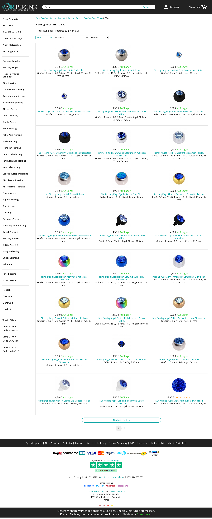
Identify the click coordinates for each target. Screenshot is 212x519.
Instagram (122, 485)
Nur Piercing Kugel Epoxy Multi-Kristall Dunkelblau (179, 400)
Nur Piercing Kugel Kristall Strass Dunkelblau (179, 359)
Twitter (100, 485)
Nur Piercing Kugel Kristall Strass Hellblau (64, 194)
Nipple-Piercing (11, 199)
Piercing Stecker (11, 238)
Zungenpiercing (11, 257)
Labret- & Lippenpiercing (15, 173)
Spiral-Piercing (10, 232)
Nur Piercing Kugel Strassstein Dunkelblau (64, 70)
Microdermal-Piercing (14, 186)
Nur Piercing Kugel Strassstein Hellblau (121, 70)
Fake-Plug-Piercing (12, 134)
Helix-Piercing (10, 141)
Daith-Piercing (10, 122)
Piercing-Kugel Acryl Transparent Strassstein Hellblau (179, 152)
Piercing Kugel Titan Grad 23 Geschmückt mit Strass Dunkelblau (121, 154)
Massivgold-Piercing (13, 180)
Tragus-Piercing (11, 251)
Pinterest (110, 485)
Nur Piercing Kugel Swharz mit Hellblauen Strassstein (179, 111)
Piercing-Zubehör (12, 61)
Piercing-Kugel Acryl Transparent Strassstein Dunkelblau (179, 276)
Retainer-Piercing (12, 219)
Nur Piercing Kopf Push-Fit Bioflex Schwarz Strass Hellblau (121, 237)
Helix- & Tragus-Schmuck (11, 75)
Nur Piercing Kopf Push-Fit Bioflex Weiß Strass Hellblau (64, 400)
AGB (132, 443)
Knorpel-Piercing (11, 167)
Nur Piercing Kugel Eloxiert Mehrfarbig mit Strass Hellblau (121, 319)
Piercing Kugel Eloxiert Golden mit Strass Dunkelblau (179, 194)
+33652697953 (117, 491)
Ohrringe (7, 212)
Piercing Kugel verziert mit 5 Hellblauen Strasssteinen (179, 70)
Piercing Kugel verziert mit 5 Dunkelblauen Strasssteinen (64, 111)
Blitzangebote (10, 51)
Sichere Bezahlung (118, 443)
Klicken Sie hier (69, 514)
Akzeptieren (144, 514)
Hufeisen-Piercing (12, 147)
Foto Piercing (9, 273)
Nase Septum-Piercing (14, 225)
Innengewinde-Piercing (14, 160)
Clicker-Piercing (11, 109)
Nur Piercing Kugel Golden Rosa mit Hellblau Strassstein (179, 318)
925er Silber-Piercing (13, 89)
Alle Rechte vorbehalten (111, 477)
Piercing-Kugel (10, 67)
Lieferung (8, 302)
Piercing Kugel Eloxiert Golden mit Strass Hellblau (64, 318)
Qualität (7, 309)
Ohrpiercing (9, 206)
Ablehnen (128, 514)
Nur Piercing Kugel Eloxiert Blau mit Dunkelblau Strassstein (121, 278)
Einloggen (174, 7)
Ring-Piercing (9, 83)
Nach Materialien (12, 45)
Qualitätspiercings (12, 38)
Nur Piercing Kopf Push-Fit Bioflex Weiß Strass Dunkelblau (121, 402)
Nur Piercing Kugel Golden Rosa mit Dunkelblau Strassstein (64, 361)
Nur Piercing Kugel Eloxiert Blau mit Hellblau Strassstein (64, 235)
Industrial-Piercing (12, 154)
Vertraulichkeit (158, 443)
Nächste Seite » (121, 420)
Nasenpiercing (10, 193)
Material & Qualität (177, 443)
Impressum (142, 443)
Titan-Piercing (10, 244)
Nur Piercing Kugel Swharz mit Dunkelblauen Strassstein (64, 152)
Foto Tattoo (9, 280)
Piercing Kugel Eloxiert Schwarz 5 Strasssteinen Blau (121, 359)
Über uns (7, 296)
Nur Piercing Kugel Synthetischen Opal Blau (121, 194)
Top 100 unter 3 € (12, 32)
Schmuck (7, 264)
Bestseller (8, 25)
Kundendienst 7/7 (95, 491)
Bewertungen (113, 460)
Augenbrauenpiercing (14, 96)
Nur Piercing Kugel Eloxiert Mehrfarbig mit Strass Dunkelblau (64, 278)
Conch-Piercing (10, 115)
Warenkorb (194, 7)
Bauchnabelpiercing (13, 102)
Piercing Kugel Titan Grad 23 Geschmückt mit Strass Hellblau (121, 113)
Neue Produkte (10, 19)
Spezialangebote (34, 443)
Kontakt (7, 289)
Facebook (89, 485)
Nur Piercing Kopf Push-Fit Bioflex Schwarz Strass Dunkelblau (179, 237)
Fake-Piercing (10, 128)
